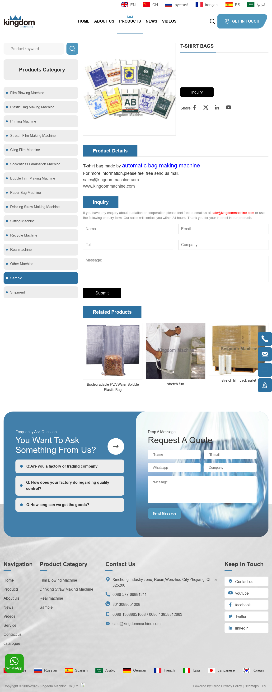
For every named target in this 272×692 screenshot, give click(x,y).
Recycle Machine (23, 235)
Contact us (13, 634)
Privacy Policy (231, 686)
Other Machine (21, 264)
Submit (102, 292)
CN (150, 4)
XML (265, 686)
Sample (16, 278)
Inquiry (197, 92)
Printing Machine (23, 121)
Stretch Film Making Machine (33, 135)
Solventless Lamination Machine (35, 164)
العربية (256, 4)
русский (176, 4)
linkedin (238, 627)
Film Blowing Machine (27, 93)
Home (83, 21)
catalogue (12, 643)
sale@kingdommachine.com (233, 213)
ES (232, 4)
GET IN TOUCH (242, 21)
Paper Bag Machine (25, 192)
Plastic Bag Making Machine (32, 107)
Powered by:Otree (206, 686)
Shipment (17, 292)
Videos (169, 21)
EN (128, 4)
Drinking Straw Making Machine (35, 207)
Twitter (237, 616)
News (151, 21)
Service (10, 625)
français (207, 4)
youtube (238, 592)
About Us (104, 21)
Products (130, 21)
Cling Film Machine (25, 150)
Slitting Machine (22, 221)
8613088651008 (126, 604)
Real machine (21, 249)
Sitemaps (252, 686)
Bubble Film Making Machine (32, 178)
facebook (239, 604)
